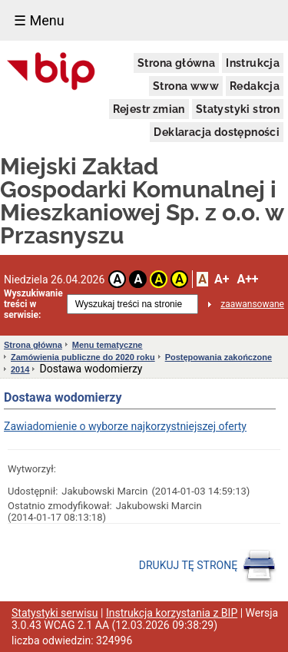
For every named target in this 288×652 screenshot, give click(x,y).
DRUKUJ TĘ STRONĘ (207, 566)
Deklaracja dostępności (217, 132)
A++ (247, 279)
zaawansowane (252, 304)
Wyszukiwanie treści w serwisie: (33, 304)
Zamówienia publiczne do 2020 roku (83, 357)
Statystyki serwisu (55, 613)
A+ (221, 279)
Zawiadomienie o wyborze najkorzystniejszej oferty (125, 426)
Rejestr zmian (149, 109)
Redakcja (255, 86)
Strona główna (176, 63)
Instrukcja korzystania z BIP (171, 613)
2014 (20, 369)
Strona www (186, 86)
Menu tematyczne (107, 344)
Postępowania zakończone (218, 357)
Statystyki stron (238, 109)
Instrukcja (253, 63)
